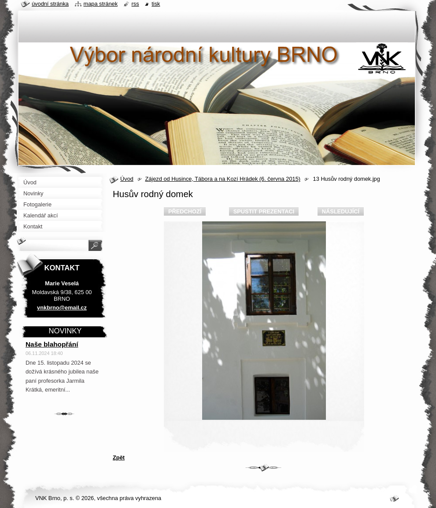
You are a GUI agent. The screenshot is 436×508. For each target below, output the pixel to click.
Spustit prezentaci (263, 211)
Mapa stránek (101, 3)
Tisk (155, 3)
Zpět (119, 457)
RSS (135, 3)
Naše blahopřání (52, 344)
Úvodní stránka (50, 3)
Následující (340, 211)
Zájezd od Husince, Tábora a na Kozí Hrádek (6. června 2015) (222, 179)
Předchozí (184, 211)
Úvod (126, 179)
